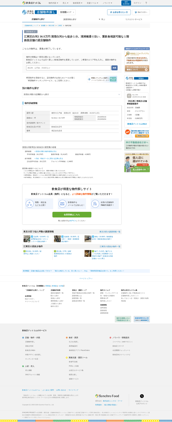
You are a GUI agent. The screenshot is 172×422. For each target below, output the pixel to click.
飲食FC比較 (73, 362)
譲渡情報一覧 (77, 298)
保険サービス (74, 379)
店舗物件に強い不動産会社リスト (133, 293)
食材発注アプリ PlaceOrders (79, 350)
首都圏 (43, 25)
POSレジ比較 (74, 366)
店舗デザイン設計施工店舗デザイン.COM (80, 412)
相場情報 (103, 305)
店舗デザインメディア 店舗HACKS (120, 415)
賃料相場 (103, 308)
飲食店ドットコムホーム (31, 390)
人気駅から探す (56, 304)
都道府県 (130, 108)
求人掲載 (28, 370)
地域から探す (55, 298)
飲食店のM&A (30, 350)
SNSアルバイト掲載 (32, 375)
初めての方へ (30, 299)
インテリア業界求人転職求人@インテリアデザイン (131, 412)
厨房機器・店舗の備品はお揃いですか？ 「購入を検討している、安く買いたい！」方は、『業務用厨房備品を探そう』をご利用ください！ (73, 271)
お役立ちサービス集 (76, 370)
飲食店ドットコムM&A (137, 124)
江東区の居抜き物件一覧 (110, 246)
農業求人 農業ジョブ (138, 415)
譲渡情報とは (77, 296)
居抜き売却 (29, 346)
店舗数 (129, 115)
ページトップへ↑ (86, 278)
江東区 (60, 25)
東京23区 (52, 25)
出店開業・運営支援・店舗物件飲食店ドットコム (52, 412)
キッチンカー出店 (31, 359)
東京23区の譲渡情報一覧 (109, 232)
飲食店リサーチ (118, 346)
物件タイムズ (105, 290)
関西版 (47, 286)
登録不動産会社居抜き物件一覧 (83, 293)
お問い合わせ (61, 390)
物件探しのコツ (106, 301)
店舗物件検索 (55, 290)
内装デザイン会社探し (33, 355)
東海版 (54, 286)
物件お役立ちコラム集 (129, 290)
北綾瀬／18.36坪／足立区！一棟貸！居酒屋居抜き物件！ (70, 239)
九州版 (61, 286)
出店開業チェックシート (121, 350)
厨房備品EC (73, 346)
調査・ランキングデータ (109, 293)
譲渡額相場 (104, 313)
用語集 (123, 301)
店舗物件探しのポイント (130, 296)
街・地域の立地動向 (107, 296)
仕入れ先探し (74, 342)
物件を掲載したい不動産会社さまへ (123, 319)
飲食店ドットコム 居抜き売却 (142, 319)
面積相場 (103, 310)
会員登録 (28, 296)
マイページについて (32, 301)
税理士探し (73, 375)
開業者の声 (104, 298)
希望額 (129, 118)
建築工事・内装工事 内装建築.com (98, 415)
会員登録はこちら (72, 214)
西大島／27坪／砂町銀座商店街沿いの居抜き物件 (63, 253)
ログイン (72, 221)
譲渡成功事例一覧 (78, 301)
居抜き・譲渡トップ (79, 290)
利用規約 (98, 405)
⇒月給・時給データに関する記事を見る (48, 158)
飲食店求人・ (104, 412)
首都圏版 (40, 286)
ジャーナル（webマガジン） (123, 342)
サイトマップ (73, 390)
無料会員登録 (126, 3)
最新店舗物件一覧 (57, 293)
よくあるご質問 (48, 390)
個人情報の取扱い (110, 405)
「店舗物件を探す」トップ (34, 290)
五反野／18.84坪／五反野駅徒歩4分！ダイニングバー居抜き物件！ (40, 239)
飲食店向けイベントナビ (121, 355)
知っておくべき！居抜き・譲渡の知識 (134, 298)
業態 (128, 111)
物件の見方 (55, 306)
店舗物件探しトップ (31, 25)
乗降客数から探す (57, 301)
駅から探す (55, 296)
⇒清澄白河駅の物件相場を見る (45, 151)
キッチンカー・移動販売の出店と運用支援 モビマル (71, 415)
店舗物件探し (30, 342)
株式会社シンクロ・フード (112, 401)
